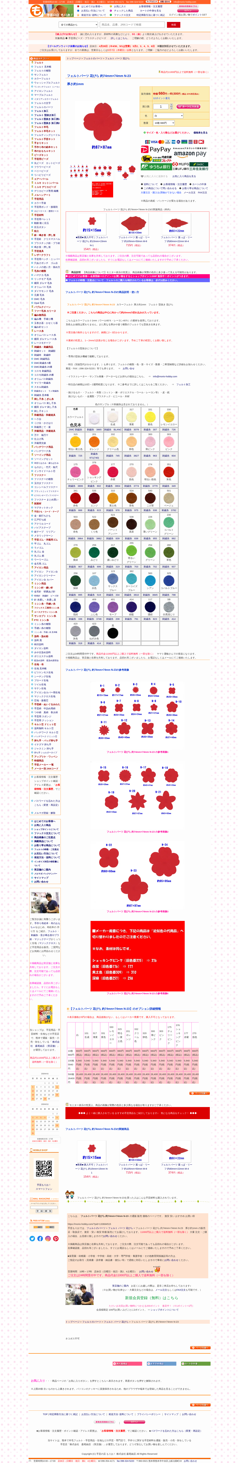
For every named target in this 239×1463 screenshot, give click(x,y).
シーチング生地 (42, 676)
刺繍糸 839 (113, 538)
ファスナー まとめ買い (46, 499)
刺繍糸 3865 (94, 429)
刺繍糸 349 (169, 486)
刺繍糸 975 (131, 510)
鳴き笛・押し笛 (42, 247)
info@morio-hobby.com (165, 376)
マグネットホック (43, 507)
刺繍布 (37, 355)
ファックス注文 (122, 15)
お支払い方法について (93, 10)
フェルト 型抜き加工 (45, 115)
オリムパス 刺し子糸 (45, 403)
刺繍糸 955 (150, 538)
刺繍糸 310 (113, 643)
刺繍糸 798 (169, 594)
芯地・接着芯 (41, 700)
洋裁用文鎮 (40, 443)
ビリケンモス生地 (43, 672)
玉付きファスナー (43, 483)
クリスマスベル (52, 239)
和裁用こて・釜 (42, 427)
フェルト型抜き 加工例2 (47, 123)
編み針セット (41, 327)
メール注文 (190, 192)
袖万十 (44, 435)
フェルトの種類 (42, 70)
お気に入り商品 (42, 825)
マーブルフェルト (43, 95)
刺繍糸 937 (169, 566)
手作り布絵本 (41, 923)
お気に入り (120, 6)
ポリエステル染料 (43, 656)
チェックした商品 (123, 10)
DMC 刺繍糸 (75, 429)
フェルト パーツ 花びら (120, 1228)
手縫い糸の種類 (42, 628)
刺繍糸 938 (150, 510)
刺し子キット (41, 411)
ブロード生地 (41, 680)
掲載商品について (43, 841)
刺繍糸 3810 (131, 594)
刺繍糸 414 (169, 619)
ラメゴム (39, 547)
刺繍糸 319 (113, 566)
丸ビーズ (39, 163)
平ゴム (37, 543)
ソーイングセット (43, 459)
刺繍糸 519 (94, 594)
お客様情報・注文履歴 (150, 6)
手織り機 (48, 319)
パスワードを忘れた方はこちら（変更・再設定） (176, 1430)
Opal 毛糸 (39, 303)
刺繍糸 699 (94, 566)
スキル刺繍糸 (41, 387)
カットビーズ (53, 163)
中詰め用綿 (49, 708)
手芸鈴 (37, 239)
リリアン (50, 531)
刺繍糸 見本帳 (41, 395)
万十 (36, 435)
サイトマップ (41, 877)
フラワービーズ (42, 167)
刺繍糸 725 (75, 455)
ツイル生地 (40, 684)
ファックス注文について (47, 833)
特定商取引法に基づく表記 (151, 15)
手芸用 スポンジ (42, 716)
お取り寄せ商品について (47, 845)
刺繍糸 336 (75, 619)
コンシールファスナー (46, 487)
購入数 (146, 106)
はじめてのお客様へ (91, 6)
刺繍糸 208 (113, 619)
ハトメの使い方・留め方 (47, 267)
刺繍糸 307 (150, 429)
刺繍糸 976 (113, 510)
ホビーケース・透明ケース (46, 211)
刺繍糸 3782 (169, 510)
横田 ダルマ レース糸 (45, 339)
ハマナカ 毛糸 (41, 275)
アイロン (39, 571)
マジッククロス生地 (44, 696)
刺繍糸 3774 (131, 486)
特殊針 (37, 596)
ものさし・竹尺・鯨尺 (46, 467)
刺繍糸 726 (169, 429)
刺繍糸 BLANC (112, 429)
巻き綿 (54, 712)
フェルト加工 (41, 111)
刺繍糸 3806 (75, 486)
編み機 (37, 319)
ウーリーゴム (41, 559)
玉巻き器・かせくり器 (46, 323)
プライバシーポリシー (149, 1414)
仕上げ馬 (39, 439)
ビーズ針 (55, 596)
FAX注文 (202, 192)
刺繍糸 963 (150, 455)
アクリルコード (42, 523)
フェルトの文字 (42, 103)
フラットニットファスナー (46, 491)
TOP (45, 1414)
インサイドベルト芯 (44, 471)
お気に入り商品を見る (184, 176)
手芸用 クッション (44, 720)
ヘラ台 (37, 419)
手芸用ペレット (42, 219)
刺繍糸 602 (94, 486)
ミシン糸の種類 (42, 624)
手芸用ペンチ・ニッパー (47, 259)
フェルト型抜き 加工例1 (47, 119)
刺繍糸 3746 (94, 619)
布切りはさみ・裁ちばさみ (46, 463)
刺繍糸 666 (75, 510)
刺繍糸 (34, 935)
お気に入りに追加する (154, 176)
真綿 (46, 712)
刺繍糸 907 (75, 566)
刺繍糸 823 (150, 619)
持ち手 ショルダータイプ (45, 752)
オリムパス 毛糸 (42, 287)
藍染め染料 (39, 660)
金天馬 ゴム (40, 563)
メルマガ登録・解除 (44, 813)
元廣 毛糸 (39, 295)
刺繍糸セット (40, 391)
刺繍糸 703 (131, 566)
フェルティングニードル (47, 135)
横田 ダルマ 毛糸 (43, 283)
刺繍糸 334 (113, 594)
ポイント (197, 14)
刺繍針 (45, 596)
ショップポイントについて (46, 829)
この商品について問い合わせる (160, 188)
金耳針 (37, 591)
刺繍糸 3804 (113, 486)
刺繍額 (51, 351)
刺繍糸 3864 (75, 538)
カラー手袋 (40, 203)
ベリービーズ (41, 171)
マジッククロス (47, 943)
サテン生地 (40, 688)
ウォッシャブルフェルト (47, 82)
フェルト (52, 931)
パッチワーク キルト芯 (46, 732)
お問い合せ (128, 368)
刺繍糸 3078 (131, 429)
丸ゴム (47, 543)
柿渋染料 (39, 644)
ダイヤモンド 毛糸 (44, 291)
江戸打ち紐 (40, 519)
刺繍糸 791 (131, 619)
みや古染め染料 (42, 652)
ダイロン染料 (41, 648)
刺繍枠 (47, 355)
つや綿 (37, 712)
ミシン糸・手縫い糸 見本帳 (45, 632)
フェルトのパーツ (43, 107)
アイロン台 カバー (44, 579)
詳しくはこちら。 (120, 38)
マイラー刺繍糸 (42, 382)
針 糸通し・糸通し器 (45, 599)
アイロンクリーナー (44, 575)
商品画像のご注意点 (44, 837)
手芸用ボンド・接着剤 (46, 207)
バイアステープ (42, 527)
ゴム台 (54, 263)
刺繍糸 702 (150, 566)
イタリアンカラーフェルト (46, 99)
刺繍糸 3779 (150, 486)
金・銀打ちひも (42, 515)
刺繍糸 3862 (94, 538)
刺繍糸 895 (75, 594)
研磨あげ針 (49, 591)
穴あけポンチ (41, 263)
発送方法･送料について (93, 15)
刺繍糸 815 (94, 510)
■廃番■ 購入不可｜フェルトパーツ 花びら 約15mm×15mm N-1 (92, 241)
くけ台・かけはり (43, 423)
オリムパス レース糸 (45, 335)
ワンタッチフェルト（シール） (47, 87)
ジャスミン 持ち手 (44, 748)
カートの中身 (199, 184)
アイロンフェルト (43, 91)
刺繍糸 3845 (150, 594)
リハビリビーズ (42, 175)
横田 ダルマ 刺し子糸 (45, 407)
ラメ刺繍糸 (53, 391)
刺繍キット (40, 351)
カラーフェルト (42, 78)
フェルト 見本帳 (42, 66)
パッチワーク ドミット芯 (45, 736)
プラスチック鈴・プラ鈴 (47, 243)
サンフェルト (41, 74)
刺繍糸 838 (131, 538)
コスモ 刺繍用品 (42, 371)
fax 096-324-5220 (125, 1461)
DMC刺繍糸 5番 (42, 363)
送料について (151, 184)
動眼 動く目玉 (41, 223)
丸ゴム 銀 (39, 555)
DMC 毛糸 (39, 299)
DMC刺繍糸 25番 (43, 367)
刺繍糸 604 (169, 455)
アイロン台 (52, 571)
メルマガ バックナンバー (45, 874)
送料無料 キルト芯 (44, 728)
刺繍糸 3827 (131, 455)
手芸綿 (37, 708)
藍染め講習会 (52, 660)
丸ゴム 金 (39, 551)
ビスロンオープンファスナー (46, 495)
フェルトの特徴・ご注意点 (46, 849)
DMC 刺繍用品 (42, 359)
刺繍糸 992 (169, 538)
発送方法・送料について (47, 857)
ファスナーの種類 (43, 479)
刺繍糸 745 (113, 455)
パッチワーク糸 (42, 451)
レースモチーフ (42, 343)
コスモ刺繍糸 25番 (44, 375)
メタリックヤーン (43, 535)
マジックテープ (42, 939)
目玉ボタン (40, 227)
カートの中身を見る (150, 10)
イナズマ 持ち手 (42, 744)
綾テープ (39, 531)
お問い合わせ (41, 881)
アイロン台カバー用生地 (47, 692)
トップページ (72, 1321)
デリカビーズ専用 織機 (46, 191)
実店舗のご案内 (42, 869)
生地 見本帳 (40, 668)
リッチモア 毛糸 (42, 279)
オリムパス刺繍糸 (43, 379)
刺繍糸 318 (75, 643)
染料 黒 (38, 640)
